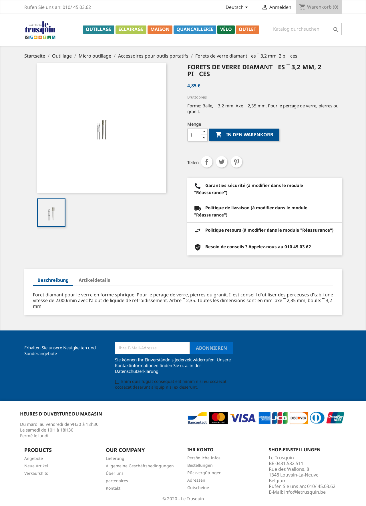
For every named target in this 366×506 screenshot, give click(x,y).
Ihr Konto (200, 449)
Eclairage (131, 29)
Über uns (115, 473)
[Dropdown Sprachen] (238, 7)
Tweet (221, 162)
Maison (160, 29)
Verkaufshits (36, 473)
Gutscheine (198, 487)
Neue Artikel (36, 465)
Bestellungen (200, 465)
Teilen (206, 162)
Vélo (226, 29)
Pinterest (236, 162)
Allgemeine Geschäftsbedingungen (140, 465)
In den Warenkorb (244, 135)
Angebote (33, 458)
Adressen (196, 480)
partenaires (117, 480)
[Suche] (306, 29)
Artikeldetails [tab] (94, 280)
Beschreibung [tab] (53, 280)
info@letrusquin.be (305, 492)
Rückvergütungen (204, 472)
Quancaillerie (194, 29)
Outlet (247, 29)
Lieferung (115, 458)
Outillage (99, 29)
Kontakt (113, 488)
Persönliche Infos (203, 457)
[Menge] (194, 135)
